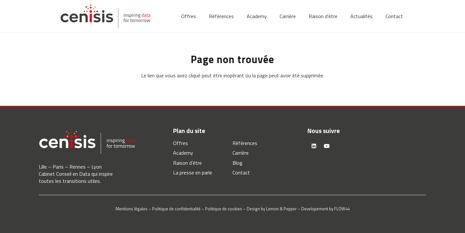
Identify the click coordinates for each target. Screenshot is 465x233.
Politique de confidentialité (176, 208)
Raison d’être (187, 163)
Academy (183, 153)
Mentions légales (132, 208)
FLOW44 (342, 208)
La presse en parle (192, 172)
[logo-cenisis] (105, 16)
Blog (237, 163)
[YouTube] (326, 145)
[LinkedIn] (313, 145)
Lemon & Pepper (281, 208)
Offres (180, 143)
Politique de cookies (223, 208)
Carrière (240, 153)
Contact (241, 172)
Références (244, 143)
